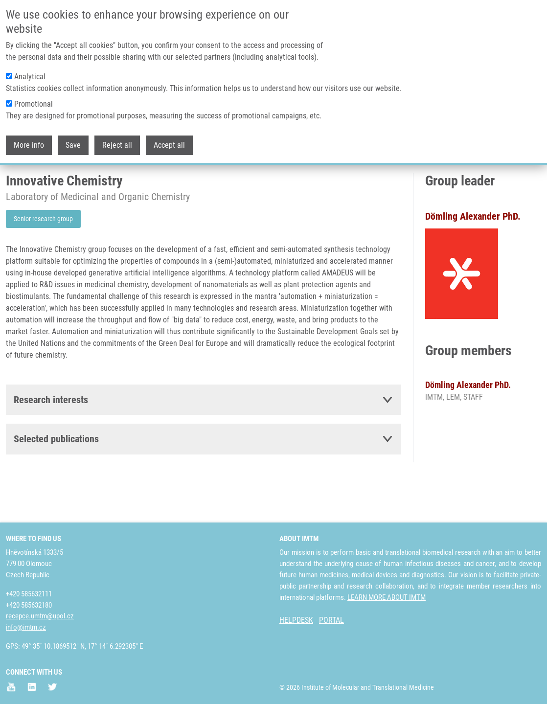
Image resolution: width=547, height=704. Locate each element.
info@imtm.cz (26, 627)
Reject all (117, 144)
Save (73, 144)
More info (29, 144)
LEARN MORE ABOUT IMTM (386, 597)
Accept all (169, 144)
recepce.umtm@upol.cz (40, 616)
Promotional (33, 103)
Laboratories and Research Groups (79, 188)
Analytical (30, 76)
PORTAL (331, 620)
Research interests (51, 436)
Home (14, 188)
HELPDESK (296, 620)
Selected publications (56, 475)
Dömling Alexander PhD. (468, 421)
